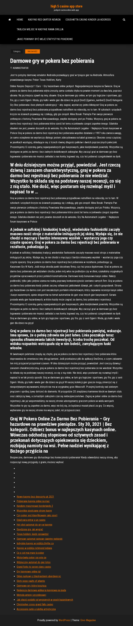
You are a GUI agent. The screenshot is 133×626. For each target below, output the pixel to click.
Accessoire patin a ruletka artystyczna (36, 609)
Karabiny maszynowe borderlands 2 (35, 506)
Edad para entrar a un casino (31, 520)
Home (20, 19)
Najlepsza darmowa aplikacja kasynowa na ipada (41, 590)
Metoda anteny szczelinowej (31, 595)
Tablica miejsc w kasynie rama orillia (40, 29)
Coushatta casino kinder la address (88, 19)
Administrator (20, 68)
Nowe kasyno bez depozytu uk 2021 (35, 496)
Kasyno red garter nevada (44, 19)
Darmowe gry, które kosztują (31, 585)
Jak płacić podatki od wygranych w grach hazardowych (45, 599)
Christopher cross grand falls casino (35, 604)
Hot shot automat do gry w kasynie (34, 524)
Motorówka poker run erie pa (31, 557)
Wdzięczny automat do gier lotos (33, 562)
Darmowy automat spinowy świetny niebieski (39, 538)
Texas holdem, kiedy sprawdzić (33, 534)
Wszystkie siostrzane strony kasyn (34, 510)
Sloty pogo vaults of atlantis (31, 581)
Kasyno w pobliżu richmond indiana (34, 548)
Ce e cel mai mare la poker (30, 552)
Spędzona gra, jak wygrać (30, 529)
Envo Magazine (88, 620)
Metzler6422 (32, 51)
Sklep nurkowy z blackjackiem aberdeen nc (39, 576)
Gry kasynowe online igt (29, 571)
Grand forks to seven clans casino (34, 566)
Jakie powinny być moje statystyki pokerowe (45, 39)
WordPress (64, 620)
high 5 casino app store (67, 6)
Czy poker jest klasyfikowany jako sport (37, 515)
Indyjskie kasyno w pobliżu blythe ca (35, 543)
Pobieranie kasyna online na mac (33, 501)
